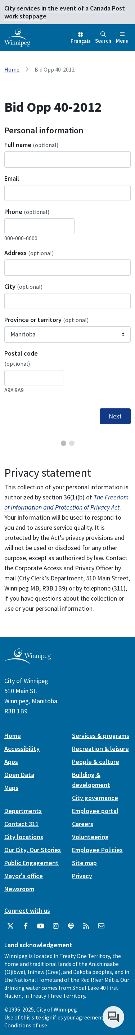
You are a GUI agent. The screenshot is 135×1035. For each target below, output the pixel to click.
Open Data (19, 774)
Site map (84, 863)
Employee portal (95, 811)
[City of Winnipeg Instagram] (56, 926)
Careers (82, 824)
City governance (95, 798)
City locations (23, 837)
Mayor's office (23, 876)
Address (29, 253)
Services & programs (100, 735)
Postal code (21, 358)
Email (11, 178)
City (23, 286)
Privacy (82, 876)
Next (115, 416)
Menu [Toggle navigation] (122, 37)
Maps (11, 787)
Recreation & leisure (100, 748)
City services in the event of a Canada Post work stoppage (64, 12)
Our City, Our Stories (32, 850)
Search (103, 37)
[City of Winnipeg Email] (101, 926)
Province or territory (46, 319)
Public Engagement (31, 863)
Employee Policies (97, 850)
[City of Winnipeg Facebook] (25, 926)
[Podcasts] (71, 926)
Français (81, 41)
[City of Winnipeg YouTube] (41, 926)
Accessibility (22, 748)
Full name (31, 145)
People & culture (95, 761)
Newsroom (19, 889)
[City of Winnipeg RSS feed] (86, 926)
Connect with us (27, 910)
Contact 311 (21, 824)
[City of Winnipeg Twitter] (10, 926)
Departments (23, 811)
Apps (11, 761)
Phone (26, 211)
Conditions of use (25, 1025)
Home (11, 69)
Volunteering (90, 837)
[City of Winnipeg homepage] (27, 661)
